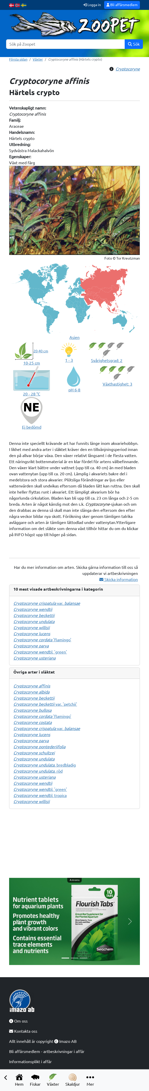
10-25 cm (31, 363)
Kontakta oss (23, 1031)
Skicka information (118, 579)
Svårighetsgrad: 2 (106, 360)
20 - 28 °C (31, 394)
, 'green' (40, 652)
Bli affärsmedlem (122, 5)
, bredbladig (44, 765)
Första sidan (18, 59)
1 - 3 (69, 360)
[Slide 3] (83, 958)
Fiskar (35, 1080)
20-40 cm (40, 351)
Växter (53, 1080)
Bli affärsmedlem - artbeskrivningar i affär (46, 1051)
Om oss (18, 1021)
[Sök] (65, 44)
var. (46, 603)
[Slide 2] (74, 958)
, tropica (40, 795)
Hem (19, 1080)
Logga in (92, 5)
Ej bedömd (31, 427)
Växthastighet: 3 (117, 384)
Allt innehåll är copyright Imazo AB (43, 1041)
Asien (74, 337)
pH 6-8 (74, 390)
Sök (134, 44)
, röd (38, 771)
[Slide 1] (65, 958)
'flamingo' (42, 640)
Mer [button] (90, 1080)
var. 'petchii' (45, 704)
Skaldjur (72, 1080)
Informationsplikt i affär (30, 1061)
